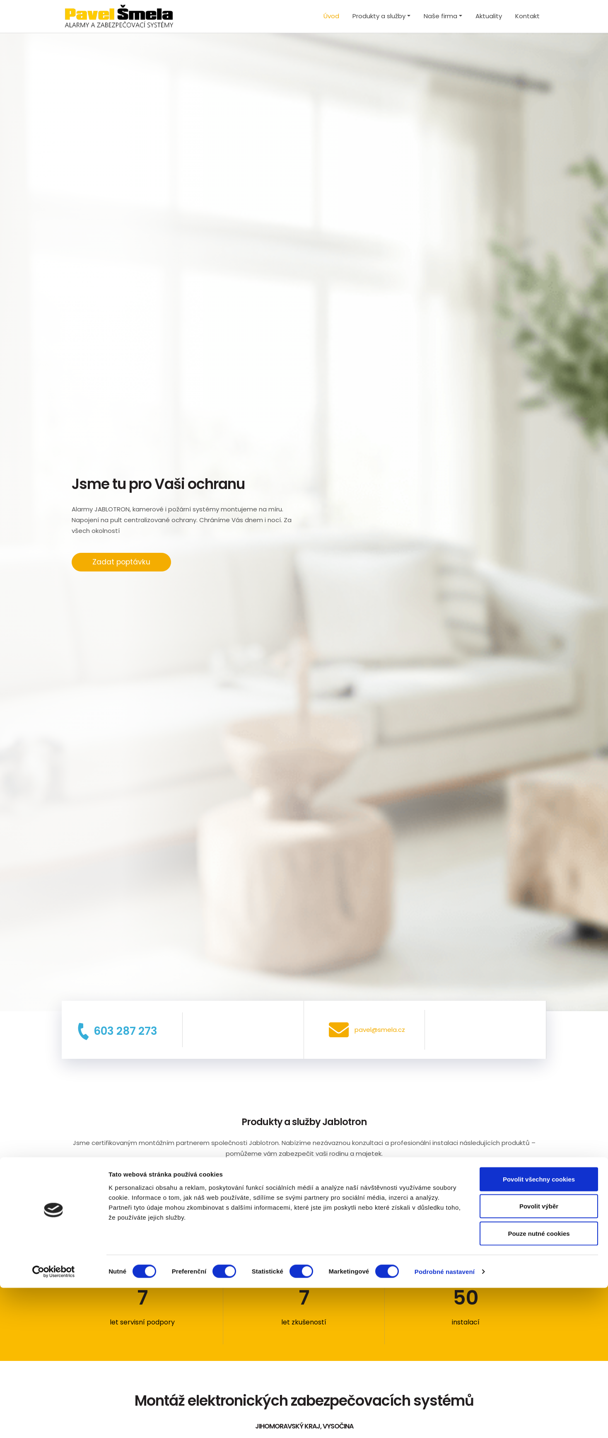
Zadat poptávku (121, 562)
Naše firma (440, 16)
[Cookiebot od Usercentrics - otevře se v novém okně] (53, 1422)
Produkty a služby (378, 16)
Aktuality (488, 16)
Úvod (331, 16)
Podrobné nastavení (445, 1421)
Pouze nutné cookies (538, 1383)
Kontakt (527, 16)
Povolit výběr (538, 1356)
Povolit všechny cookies (539, 1329)
